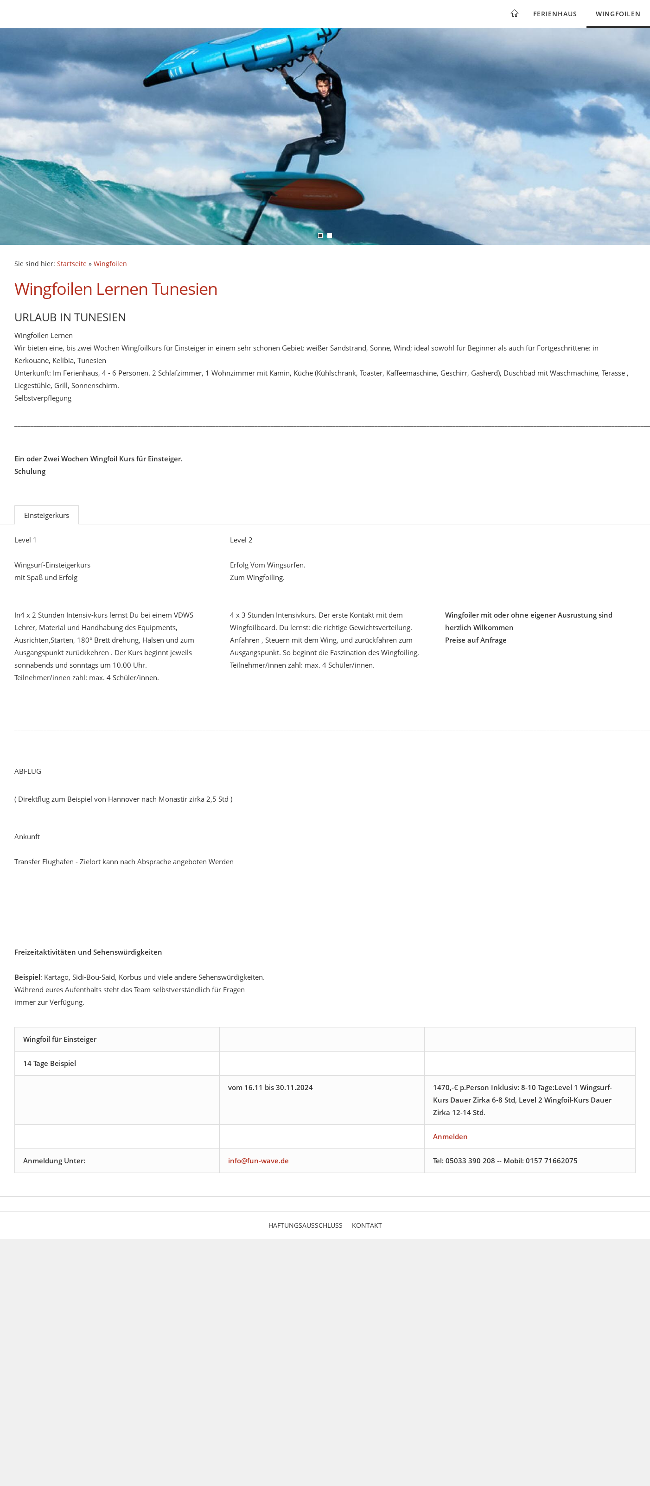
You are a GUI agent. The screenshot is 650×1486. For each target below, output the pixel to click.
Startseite (72, 264)
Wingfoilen (618, 13)
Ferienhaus (555, 13)
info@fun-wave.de (258, 1160)
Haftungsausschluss (305, 1225)
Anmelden (450, 1136)
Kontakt (367, 1225)
